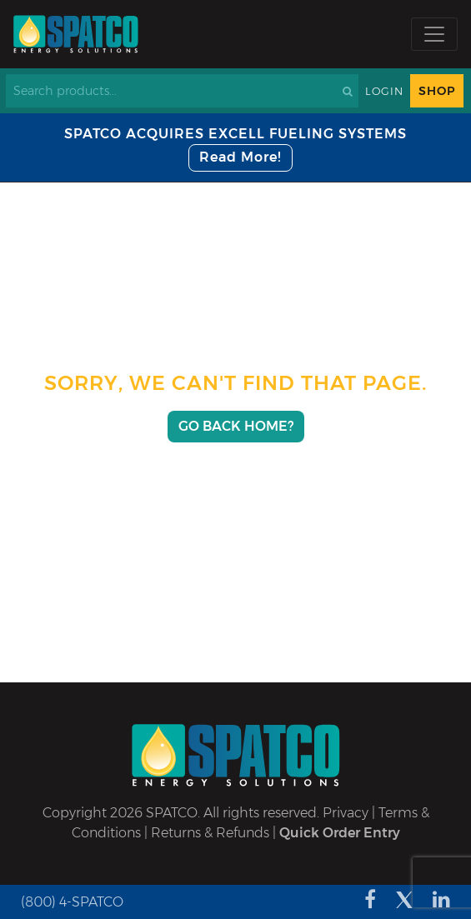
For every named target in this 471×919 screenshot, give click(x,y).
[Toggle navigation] (434, 34)
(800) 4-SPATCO (72, 902)
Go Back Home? (235, 426)
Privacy (345, 813)
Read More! (240, 157)
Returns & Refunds (210, 833)
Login (384, 91)
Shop (436, 90)
